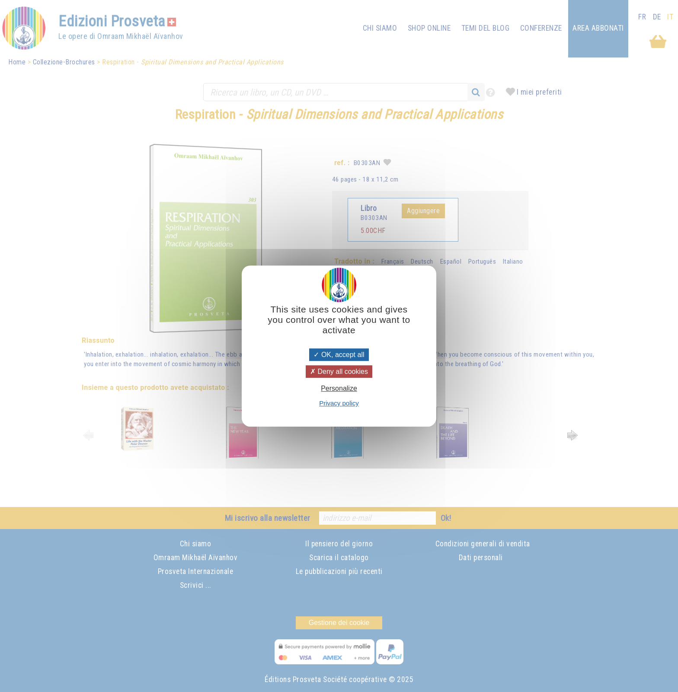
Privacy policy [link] (339, 403)
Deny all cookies (339, 371)
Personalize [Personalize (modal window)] (339, 388)
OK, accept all (338, 354)
